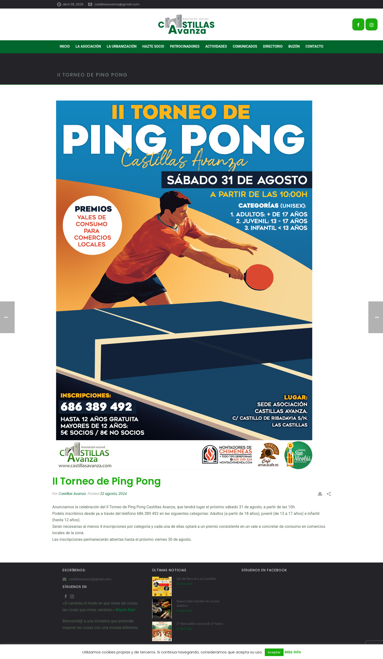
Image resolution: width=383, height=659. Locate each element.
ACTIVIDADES (216, 46)
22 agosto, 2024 (113, 493)
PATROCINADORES (185, 46)
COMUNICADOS (245, 46)
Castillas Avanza (72, 493)
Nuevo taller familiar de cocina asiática (198, 603)
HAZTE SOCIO (153, 46)
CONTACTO (314, 46)
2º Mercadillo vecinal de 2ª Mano (200, 624)
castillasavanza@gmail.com (116, 4)
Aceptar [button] (274, 652)
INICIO (65, 46)
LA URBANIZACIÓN (122, 46)
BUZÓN (294, 46)
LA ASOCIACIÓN (88, 46)
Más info (293, 652)
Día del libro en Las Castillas (196, 579)
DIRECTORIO (273, 46)
